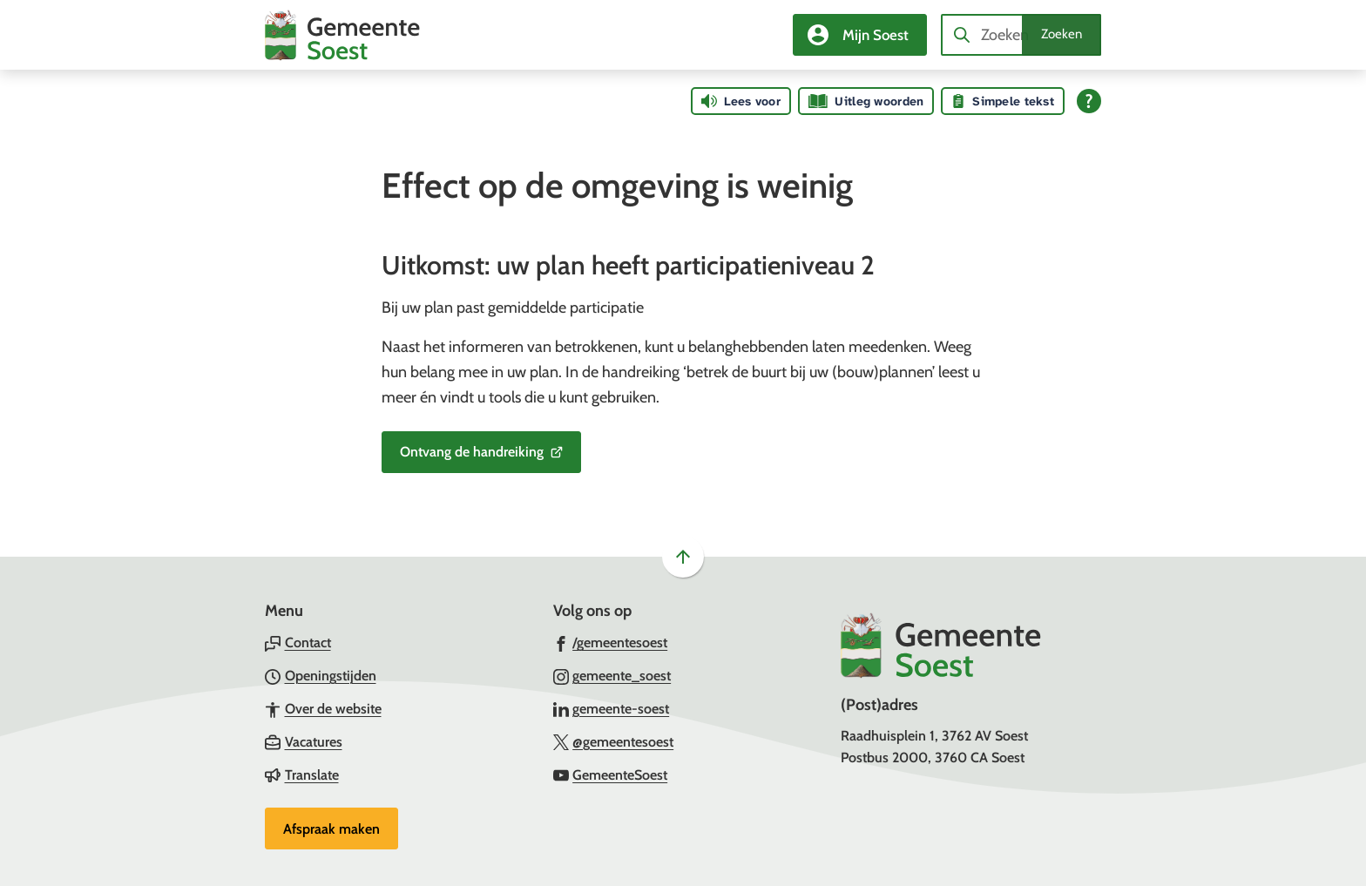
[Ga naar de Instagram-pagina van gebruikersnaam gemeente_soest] (612, 675)
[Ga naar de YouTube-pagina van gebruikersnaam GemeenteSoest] (610, 774)
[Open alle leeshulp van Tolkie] (1089, 101)
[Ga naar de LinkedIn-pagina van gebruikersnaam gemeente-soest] (611, 708)
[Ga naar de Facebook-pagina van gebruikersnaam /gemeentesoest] (610, 642)
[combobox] (1021, 35)
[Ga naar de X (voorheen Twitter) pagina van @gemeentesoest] (613, 741)
